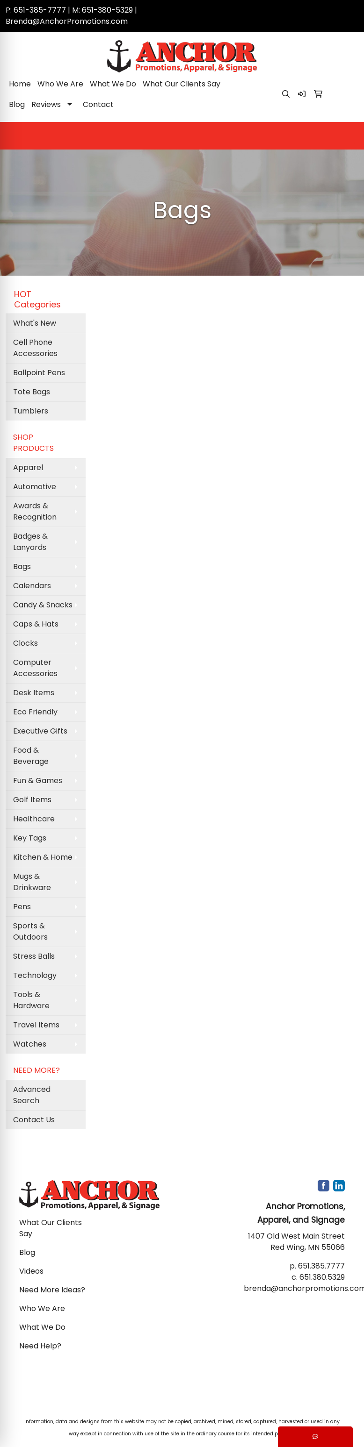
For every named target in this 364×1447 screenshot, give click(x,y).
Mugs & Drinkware (32, 882)
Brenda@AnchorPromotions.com (67, 21)
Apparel (28, 467)
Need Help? (40, 1345)
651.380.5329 (322, 1277)
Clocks (25, 643)
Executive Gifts (40, 731)
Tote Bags (31, 391)
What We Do (113, 83)
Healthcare (34, 818)
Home (20, 83)
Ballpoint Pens (39, 372)
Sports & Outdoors (30, 931)
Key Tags (29, 838)
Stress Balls (34, 956)
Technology (35, 975)
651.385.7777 (321, 1266)
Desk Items (33, 692)
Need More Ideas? (52, 1289)
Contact (98, 104)
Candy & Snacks (43, 604)
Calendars (32, 585)
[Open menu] (345, 136)
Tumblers (30, 411)
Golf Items (32, 799)
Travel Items (36, 1024)
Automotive (34, 486)
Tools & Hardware (31, 1000)
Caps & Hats (35, 624)
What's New (34, 323)
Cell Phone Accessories (35, 348)
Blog (17, 104)
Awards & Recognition (35, 511)
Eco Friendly (35, 711)
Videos (31, 1271)
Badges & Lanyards (30, 542)
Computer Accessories (35, 668)
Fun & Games (37, 780)
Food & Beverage (31, 756)
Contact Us (34, 1119)
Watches (29, 1044)
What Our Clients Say (181, 83)
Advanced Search (32, 1095)
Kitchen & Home (43, 857)
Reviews (46, 104)
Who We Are (60, 83)
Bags (22, 566)
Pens (22, 906)
